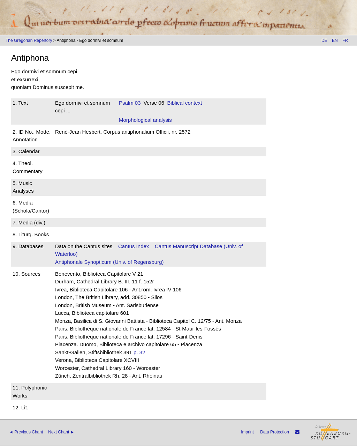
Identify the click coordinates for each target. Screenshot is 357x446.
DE (324, 40)
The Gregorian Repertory (29, 40)
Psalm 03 (130, 103)
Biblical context (184, 103)
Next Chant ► (61, 432)
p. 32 (139, 352)
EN (335, 40)
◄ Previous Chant (26, 432)
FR (345, 40)
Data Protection (274, 432)
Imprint (247, 432)
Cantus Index (133, 246)
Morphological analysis (145, 120)
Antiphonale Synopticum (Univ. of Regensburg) (109, 262)
